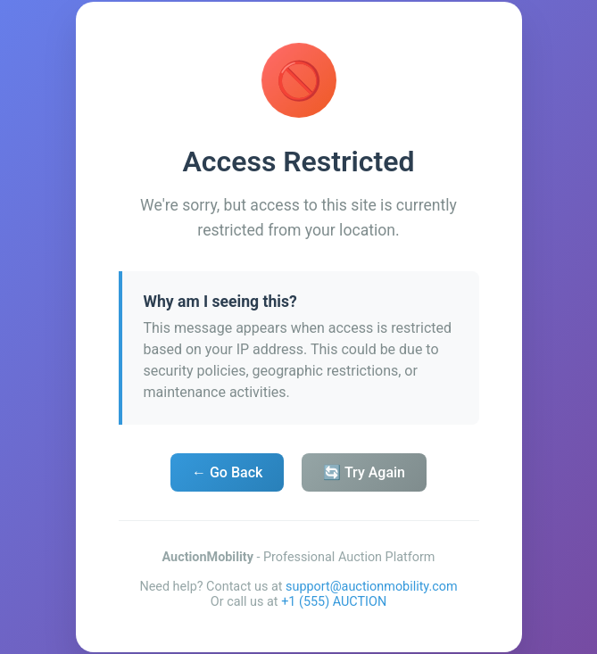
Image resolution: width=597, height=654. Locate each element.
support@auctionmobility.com (372, 586)
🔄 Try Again (364, 472)
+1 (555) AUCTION (333, 601)
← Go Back (227, 472)
